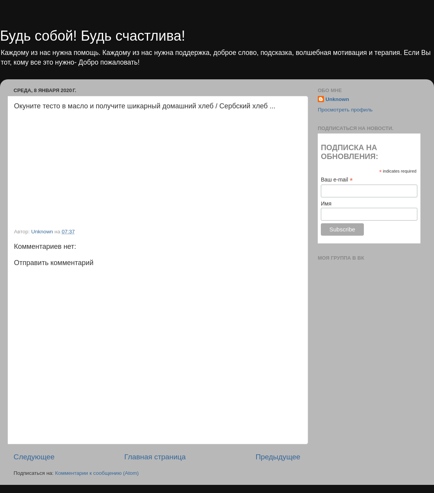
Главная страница (155, 457)
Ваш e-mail (337, 179)
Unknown (337, 99)
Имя (326, 203)
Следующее (34, 457)
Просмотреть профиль (345, 110)
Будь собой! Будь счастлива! (92, 36)
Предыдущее (277, 457)
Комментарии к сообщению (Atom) (97, 473)
